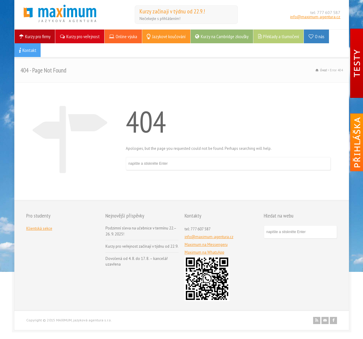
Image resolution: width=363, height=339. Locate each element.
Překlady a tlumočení (281, 36)
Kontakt (29, 50)
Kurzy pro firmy (37, 36)
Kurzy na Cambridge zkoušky (225, 36)
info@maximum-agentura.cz (315, 16)
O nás (319, 36)
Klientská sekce (39, 228)
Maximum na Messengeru (206, 244)
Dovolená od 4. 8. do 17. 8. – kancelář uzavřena (136, 261)
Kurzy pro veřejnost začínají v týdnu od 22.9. (141, 246)
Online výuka (126, 36)
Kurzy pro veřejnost (83, 36)
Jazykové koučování (169, 36)
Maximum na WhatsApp (204, 252)
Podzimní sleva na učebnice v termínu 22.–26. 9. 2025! (141, 231)
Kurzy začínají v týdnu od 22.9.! (172, 11)
